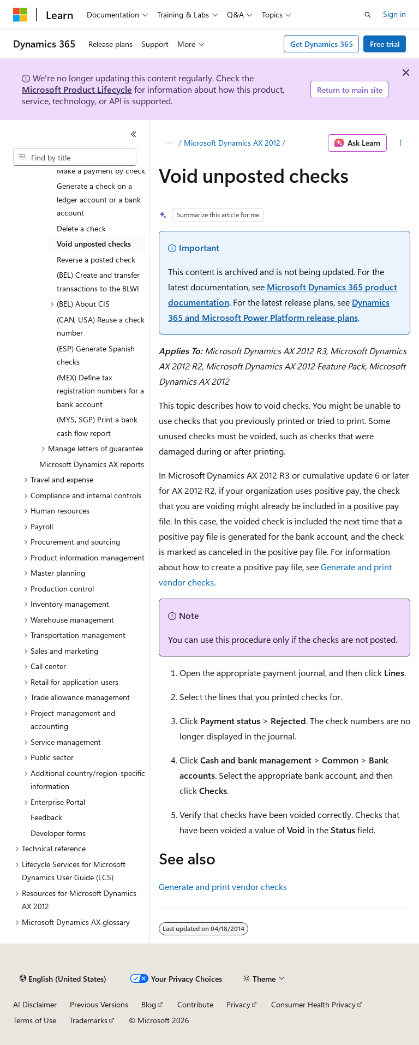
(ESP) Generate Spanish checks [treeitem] (96, 355)
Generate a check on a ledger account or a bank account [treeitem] (99, 199)
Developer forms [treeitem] (58, 833)
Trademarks (88, 1020)
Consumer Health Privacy (313, 1004)
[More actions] (400, 143)
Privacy (238, 1004)
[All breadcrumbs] (168, 143)
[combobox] (74, 157)
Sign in (394, 14)
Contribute (195, 1004)
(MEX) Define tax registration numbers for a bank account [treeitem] (100, 390)
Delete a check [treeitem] (81, 228)
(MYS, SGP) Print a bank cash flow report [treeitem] (97, 426)
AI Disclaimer (35, 1004)
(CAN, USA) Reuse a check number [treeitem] (101, 326)
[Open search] (368, 15)
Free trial (385, 44)
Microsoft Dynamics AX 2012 (232, 143)
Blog (148, 1004)
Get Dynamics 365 (321, 44)
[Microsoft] (20, 15)
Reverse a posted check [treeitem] (96, 259)
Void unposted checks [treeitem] (94, 243)
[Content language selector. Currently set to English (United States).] (63, 979)
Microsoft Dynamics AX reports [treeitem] (91, 464)
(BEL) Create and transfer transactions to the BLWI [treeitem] (98, 282)
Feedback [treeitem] (46, 817)
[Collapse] (133, 134)
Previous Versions (99, 1004)
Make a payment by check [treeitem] (101, 170)
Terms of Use (34, 1020)
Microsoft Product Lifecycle (77, 89)
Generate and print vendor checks (223, 886)
